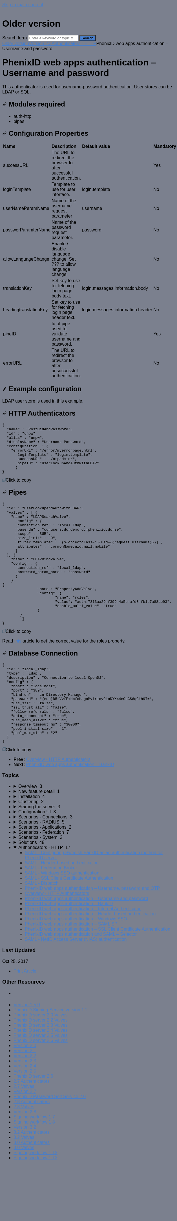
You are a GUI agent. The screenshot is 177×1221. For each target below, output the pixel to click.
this (17, 675)
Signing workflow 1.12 (35, 1203)
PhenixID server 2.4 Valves (41, 1081)
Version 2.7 (25, 1142)
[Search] (53, 38)
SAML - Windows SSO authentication (62, 924)
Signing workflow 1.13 (35, 1208)
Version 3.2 (25, 1178)
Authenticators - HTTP (74, 43)
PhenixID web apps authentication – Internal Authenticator (83, 959)
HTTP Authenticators (39, 413)
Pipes (14, 502)
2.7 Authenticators (32, 1132)
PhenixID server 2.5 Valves (41, 1086)
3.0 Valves (24, 1198)
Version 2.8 (25, 1162)
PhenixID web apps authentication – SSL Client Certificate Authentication (97, 980)
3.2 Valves (24, 1188)
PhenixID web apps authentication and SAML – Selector (81, 985)
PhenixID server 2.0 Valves (41, 1065)
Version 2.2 (25, 1106)
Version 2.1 (25, 1101)
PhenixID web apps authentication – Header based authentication (90, 964)
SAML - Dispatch (41, 934)
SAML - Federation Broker (51, 918)
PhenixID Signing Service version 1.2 (51, 1060)
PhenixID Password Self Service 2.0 (50, 1147)
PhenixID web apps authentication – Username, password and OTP (92, 939)
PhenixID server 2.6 (33, 1127)
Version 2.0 (25, 1096)
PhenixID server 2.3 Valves (41, 1076)
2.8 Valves (24, 1157)
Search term (14, 37)
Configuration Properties (45, 133)
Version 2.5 (25, 1122)
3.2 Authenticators (32, 1183)
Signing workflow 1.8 (34, 1173)
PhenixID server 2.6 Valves (41, 1091)
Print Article (25, 1022)
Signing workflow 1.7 (34, 1167)
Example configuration (41, 389)
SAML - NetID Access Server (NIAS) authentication (76, 990)
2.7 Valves (24, 1137)
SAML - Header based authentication (62, 913)
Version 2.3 (40, 43)
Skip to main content (22, 4)
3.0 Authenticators (32, 1193)
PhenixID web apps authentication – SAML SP (71, 975)
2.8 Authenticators (32, 1152)
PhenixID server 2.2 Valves (41, 1071)
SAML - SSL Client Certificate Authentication (69, 929)
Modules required (33, 104)
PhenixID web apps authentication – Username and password (86, 949)
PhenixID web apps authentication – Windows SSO (76, 969)
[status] (88, 89)
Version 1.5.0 (27, 1055)
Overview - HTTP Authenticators (58, 810)
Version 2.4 (25, 1116)
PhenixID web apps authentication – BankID (70, 815)
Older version (15, 43)
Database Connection (40, 688)
